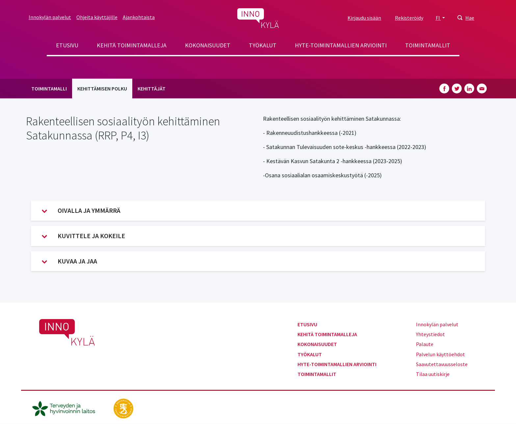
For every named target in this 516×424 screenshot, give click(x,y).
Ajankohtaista (139, 17)
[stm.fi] (123, 407)
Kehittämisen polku (102, 88)
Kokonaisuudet (207, 45)
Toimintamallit (427, 45)
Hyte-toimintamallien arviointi (341, 45)
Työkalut (262, 45)
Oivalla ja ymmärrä (81, 210)
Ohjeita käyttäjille (96, 17)
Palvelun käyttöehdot (440, 354)
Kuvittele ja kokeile (83, 236)
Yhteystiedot (430, 334)
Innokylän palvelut (50, 17)
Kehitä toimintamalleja (132, 45)
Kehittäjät (152, 88)
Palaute (424, 344)
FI (438, 17)
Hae (469, 17)
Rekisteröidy (409, 17)
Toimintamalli (49, 88)
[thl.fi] (67, 407)
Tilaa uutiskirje (433, 374)
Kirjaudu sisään (364, 17)
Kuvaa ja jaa (69, 261)
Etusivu (67, 45)
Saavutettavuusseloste (442, 364)
